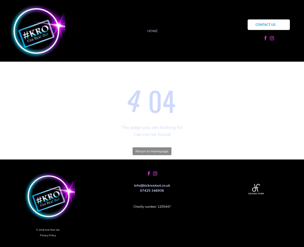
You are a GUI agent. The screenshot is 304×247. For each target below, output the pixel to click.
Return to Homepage (152, 151)
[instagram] (272, 38)
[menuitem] (152, 30)
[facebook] (265, 38)
